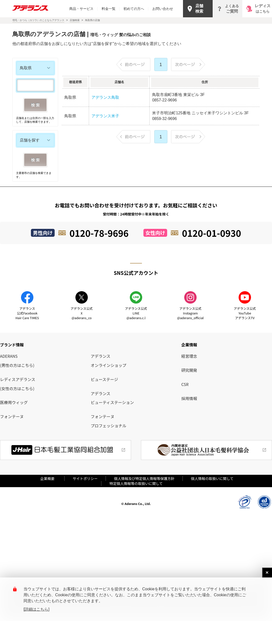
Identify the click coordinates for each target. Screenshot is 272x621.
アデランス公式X (81, 313)
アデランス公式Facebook (27, 313)
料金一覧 (111, 9)
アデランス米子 (105, 116)
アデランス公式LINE (136, 313)
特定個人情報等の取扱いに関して (136, 483)
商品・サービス (83, 9)
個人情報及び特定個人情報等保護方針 (144, 478)
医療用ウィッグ (14, 402)
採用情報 (189, 398)
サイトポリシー (85, 478)
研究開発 (189, 370)
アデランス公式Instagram (190, 313)
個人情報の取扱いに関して (212, 478)
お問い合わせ (162, 9)
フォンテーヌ (12, 416)
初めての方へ (136, 9)
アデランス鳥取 (105, 97)
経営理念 (189, 356)
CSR (184, 384)
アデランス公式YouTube (245, 313)
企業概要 (49, 478)
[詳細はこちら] (36, 609)
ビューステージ (104, 379)
